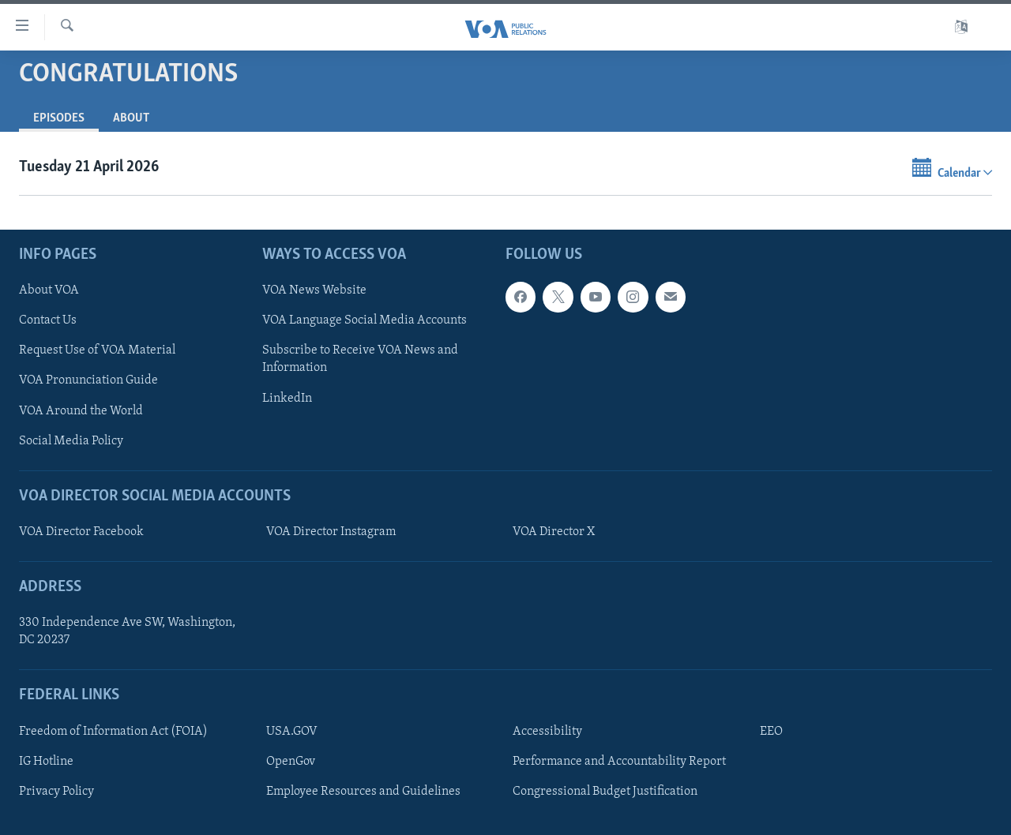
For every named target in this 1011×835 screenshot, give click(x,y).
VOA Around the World (81, 411)
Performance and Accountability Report (619, 761)
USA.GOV (292, 731)
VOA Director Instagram (331, 532)
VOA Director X (554, 532)
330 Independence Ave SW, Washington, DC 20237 (127, 631)
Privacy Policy (56, 791)
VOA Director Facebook (81, 532)
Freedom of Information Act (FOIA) (113, 731)
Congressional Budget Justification (605, 791)
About (131, 118)
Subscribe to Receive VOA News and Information (360, 359)
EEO (771, 731)
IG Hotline (46, 761)
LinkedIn (287, 398)
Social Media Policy (71, 441)
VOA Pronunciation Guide (88, 381)
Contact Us (48, 320)
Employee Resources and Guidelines (363, 791)
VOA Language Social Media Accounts (364, 320)
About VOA (49, 290)
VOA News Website (314, 290)
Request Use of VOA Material (97, 350)
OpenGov (290, 761)
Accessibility (547, 731)
